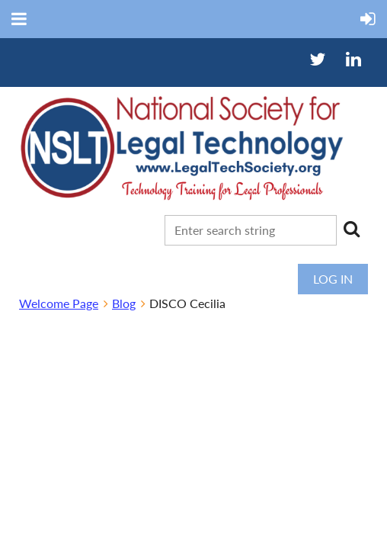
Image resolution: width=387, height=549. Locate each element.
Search (351, 228)
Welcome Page (58, 303)
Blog (124, 303)
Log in (333, 278)
